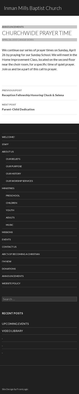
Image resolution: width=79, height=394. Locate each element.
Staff (5, 144)
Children (11, 202)
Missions (7, 232)
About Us (8, 151)
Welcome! (8, 136)
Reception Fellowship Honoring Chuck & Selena (39, 92)
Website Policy (11, 283)
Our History (13, 173)
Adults (10, 217)
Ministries (8, 188)
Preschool (13, 195)
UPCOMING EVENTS (15, 323)
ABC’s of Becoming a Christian (21, 254)
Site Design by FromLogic (15, 389)
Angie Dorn (26, 39)
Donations (9, 268)
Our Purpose (14, 166)
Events (6, 239)
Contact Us (9, 246)
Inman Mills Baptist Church (33, 8)
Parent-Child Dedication (39, 106)
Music (9, 224)
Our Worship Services (19, 180)
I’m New (6, 261)
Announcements (13, 26)
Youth (10, 210)
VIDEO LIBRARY (12, 330)
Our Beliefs (13, 158)
